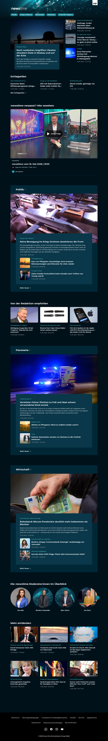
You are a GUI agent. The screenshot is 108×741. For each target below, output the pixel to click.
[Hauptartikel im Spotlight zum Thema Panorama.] (23, 350)
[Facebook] (51, 729)
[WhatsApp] (46, 729)
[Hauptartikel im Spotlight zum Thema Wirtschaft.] (23, 469)
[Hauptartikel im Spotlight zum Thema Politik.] (21, 189)
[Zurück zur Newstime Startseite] (18, 8)
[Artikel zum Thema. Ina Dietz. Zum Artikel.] (87, 599)
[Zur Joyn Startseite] (95, 2)
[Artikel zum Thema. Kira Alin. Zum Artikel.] (20, 599)
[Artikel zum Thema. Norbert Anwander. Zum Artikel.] (43, 599)
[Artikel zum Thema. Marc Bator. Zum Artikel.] (65, 599)
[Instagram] (56, 729)
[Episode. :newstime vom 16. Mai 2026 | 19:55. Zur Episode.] (54, 138)
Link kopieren (17, 171)
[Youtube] (62, 729)
